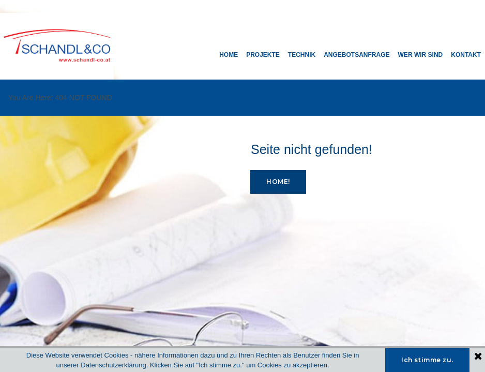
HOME (228, 54)
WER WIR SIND (420, 54)
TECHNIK (301, 54)
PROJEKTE (263, 54)
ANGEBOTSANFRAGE (356, 54)
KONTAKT (466, 54)
